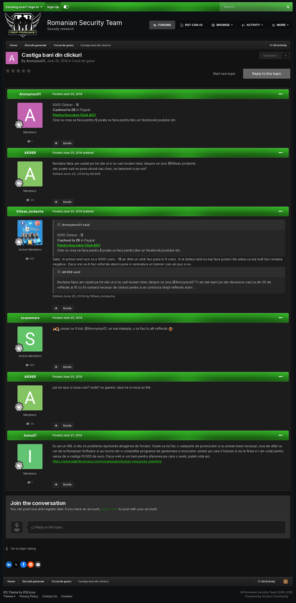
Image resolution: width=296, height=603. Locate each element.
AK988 (30, 153)
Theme (9, 596)
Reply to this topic (266, 73)
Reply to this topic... (47, 527)
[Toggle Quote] (59, 224)
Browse (223, 25)
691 (30, 258)
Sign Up (53, 7)
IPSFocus (29, 592)
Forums (164, 25)
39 (30, 200)
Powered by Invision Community (266, 596)
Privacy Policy (29, 596)
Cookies (66, 596)
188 (30, 365)
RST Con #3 (193, 25)
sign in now (109, 509)
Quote (67, 143)
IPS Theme (10, 592)
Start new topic (224, 73)
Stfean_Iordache (30, 211)
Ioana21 (30, 435)
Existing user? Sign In (24, 6)
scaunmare (30, 318)
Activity (253, 25)
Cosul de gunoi (83, 61)
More (281, 25)
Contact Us (49, 596)
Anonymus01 (35, 61)
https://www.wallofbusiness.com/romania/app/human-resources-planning (107, 461)
